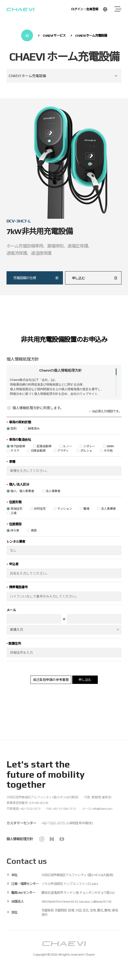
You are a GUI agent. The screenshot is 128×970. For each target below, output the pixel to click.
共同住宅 (40, 515)
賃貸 (34, 537)
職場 (86, 515)
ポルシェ (86, 457)
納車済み (34, 435)
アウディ (63, 457)
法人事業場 (108, 515)
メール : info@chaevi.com (97, 808)
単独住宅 (16, 515)
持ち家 (14, 537)
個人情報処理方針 (20, 839)
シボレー (89, 453)
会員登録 (92, 9)
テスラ (14, 457)
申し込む (85, 686)
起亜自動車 (44, 453)
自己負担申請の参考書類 (51, 686)
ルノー (67, 453)
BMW (110, 453)
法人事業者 (53, 498)
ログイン (77, 9)
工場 (13, 520)
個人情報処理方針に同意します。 (35, 415)
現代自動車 (17, 453)
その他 (108, 457)
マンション (64, 515)
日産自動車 (38, 457)
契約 (13, 435)
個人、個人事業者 (22, 498)
